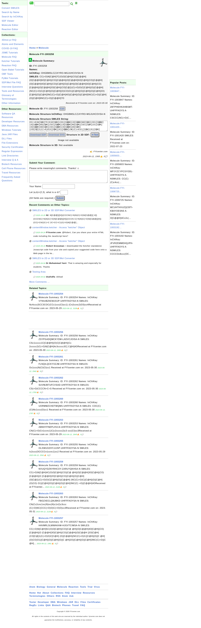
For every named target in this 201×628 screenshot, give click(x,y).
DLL (77, 607)
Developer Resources (13, 121)
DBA (53, 607)
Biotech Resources (12, 164)
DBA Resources (10, 126)
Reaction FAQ (9, 65)
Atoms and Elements (13, 44)
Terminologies (37, 601)
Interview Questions (12, 87)
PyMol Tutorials (10, 78)
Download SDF (38, 137)
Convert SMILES (10, 8)
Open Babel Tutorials (13, 70)
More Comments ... (39, 287)
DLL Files (7, 138)
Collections (57, 597)
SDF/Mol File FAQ (11, 82)
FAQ (67, 597)
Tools (83, 592)
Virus (97, 592)
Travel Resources (11, 173)
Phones (66, 610)
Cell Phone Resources (13, 168)
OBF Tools (7, 74)
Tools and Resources (13, 91)
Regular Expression (12, 151)
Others (51, 601)
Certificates (94, 607)
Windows (62, 607)
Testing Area (39, 276)
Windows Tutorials (11, 130)
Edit (62, 109)
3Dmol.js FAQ (9, 40)
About (45, 597)
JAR (71, 607)
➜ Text (95, 137)
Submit (60, 203)
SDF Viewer (8, 21)
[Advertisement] (14, 222)
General (51, 592)
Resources (89, 597)
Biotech (56, 610)
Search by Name (10, 12)
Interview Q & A (10, 160)
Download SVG (57, 137)
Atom (32, 592)
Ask (71, 601)
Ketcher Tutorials (11, 61)
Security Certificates (12, 147)
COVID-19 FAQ (10, 48)
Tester (32, 607)
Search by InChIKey (12, 16)
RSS (58, 601)
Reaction (73, 592)
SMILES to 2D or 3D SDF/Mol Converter (53, 215)
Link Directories (10, 156)
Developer (43, 607)
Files (83, 607)
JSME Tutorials (10, 53)
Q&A (48, 610)
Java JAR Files (10, 134)
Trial (89, 592)
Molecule (44, 48)
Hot (39, 597)
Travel (75, 610)
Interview (76, 597)
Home (32, 48)
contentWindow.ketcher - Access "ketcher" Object (58, 232)
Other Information (11, 103)
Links (41, 610)
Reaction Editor (10, 29)
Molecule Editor (10, 25)
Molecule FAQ (9, 57)
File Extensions (10, 143)
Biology (41, 592)
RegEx (33, 610)
